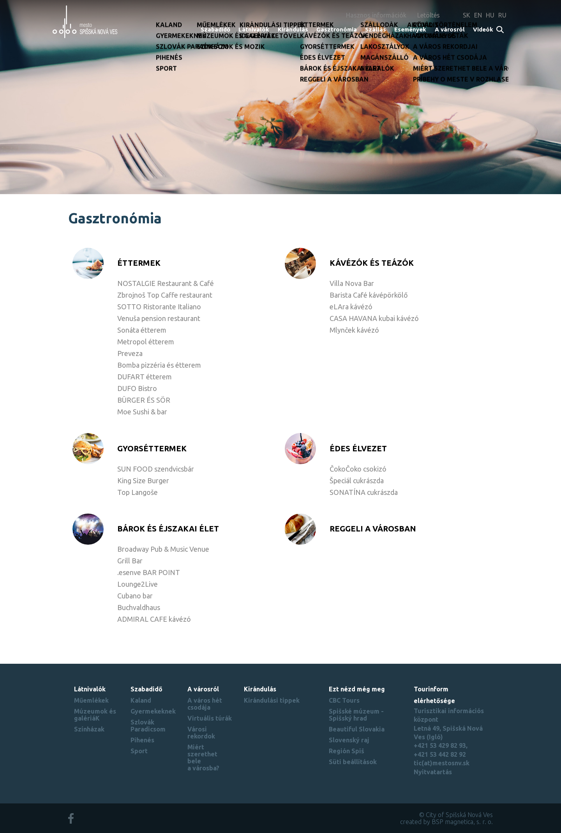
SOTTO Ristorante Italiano (159, 306)
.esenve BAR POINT (148, 572)
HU (490, 15)
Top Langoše (137, 492)
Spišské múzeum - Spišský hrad (356, 715)
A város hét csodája (204, 704)
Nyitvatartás (433, 771)
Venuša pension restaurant (158, 318)
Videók (483, 29)
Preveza (130, 353)
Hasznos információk (376, 15)
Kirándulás (293, 29)
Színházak (89, 729)
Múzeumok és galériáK (95, 715)
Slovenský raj (349, 740)
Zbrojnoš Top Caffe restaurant (164, 295)
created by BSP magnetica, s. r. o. (446, 821)
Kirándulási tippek (272, 700)
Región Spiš (346, 750)
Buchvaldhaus (138, 607)
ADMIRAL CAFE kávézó (154, 619)
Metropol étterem (145, 341)
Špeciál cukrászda (357, 480)
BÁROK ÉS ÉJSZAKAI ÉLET (168, 528)
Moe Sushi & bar (142, 412)
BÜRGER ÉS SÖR (143, 400)
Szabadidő (215, 29)
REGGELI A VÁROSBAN (373, 528)
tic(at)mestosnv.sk (441, 762)
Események (410, 29)
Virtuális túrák (209, 718)
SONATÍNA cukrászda (364, 492)
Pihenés (142, 740)
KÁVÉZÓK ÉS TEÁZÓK (372, 262)
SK (466, 15)
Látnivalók (253, 29)
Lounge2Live (137, 584)
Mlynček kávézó (354, 330)
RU (502, 15)
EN (478, 15)
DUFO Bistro (137, 388)
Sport (139, 750)
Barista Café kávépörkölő (369, 295)
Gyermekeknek (153, 711)
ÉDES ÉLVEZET (358, 448)
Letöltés (428, 15)
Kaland (141, 700)
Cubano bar (135, 596)
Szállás (375, 29)
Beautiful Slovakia (357, 729)
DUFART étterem (144, 377)
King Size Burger (143, 480)
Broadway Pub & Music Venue (163, 549)
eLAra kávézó (351, 306)
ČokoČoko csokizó (358, 469)
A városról (450, 29)
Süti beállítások (353, 761)
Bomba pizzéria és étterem (159, 365)
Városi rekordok (201, 733)
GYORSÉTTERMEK (152, 448)
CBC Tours (344, 700)
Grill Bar (130, 561)
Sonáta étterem (141, 330)
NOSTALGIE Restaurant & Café (165, 283)
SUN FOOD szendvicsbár (155, 469)
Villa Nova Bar (352, 283)
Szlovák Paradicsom (148, 726)
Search (500, 30)
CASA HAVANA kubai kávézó (374, 318)
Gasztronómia (336, 29)
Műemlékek (91, 700)
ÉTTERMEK (139, 262)
